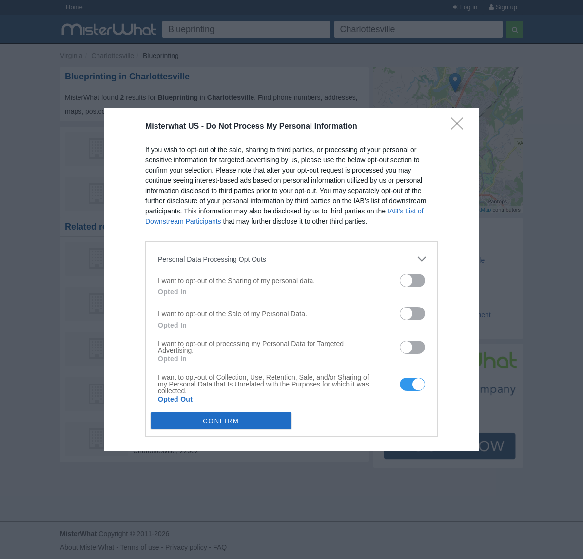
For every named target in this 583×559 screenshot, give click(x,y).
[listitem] (291, 259)
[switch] (412, 280)
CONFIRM (221, 420)
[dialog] (291, 279)
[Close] (460, 126)
